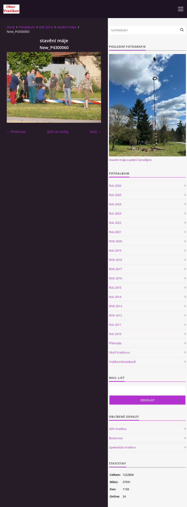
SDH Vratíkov (118, 429)
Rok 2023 (115, 213)
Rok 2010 (115, 334)
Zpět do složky (58, 132)
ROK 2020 (115, 241)
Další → (95, 132)
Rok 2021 (115, 232)
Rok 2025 (115, 195)
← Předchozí (16, 132)
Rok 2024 (115, 204)
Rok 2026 (115, 186)
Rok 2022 (115, 223)
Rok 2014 (46, 27)
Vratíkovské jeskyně (122, 362)
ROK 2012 (115, 315)
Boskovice (116, 438)
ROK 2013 (115, 306)
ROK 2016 (115, 278)
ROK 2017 (115, 269)
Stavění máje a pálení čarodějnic (130, 160)
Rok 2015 (115, 287)
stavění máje (66, 27)
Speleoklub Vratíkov (122, 447)
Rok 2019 (115, 250)
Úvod (10, 27)
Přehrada (115, 343)
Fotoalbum (27, 27)
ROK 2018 (115, 260)
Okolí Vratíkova (119, 352)
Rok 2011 (115, 325)
